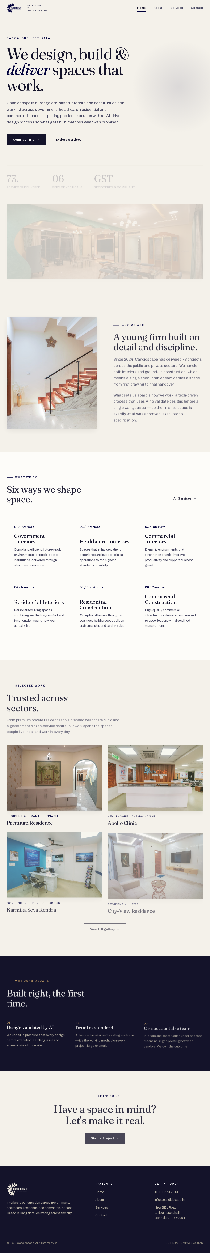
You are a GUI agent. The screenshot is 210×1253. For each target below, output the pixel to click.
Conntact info (26, 139)
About (158, 7)
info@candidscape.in (170, 1199)
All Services (185, 503)
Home (141, 7)
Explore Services (69, 139)
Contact (197, 7)
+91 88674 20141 (167, 1192)
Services (177, 7)
